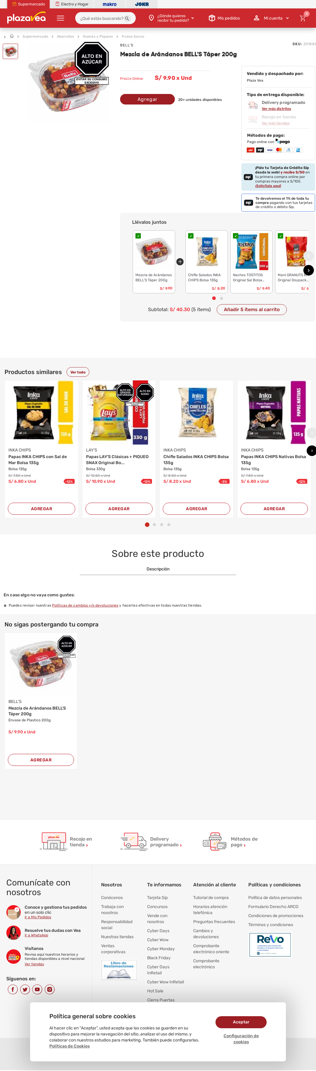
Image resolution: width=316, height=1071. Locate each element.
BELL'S (126, 45)
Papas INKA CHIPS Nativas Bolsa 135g (273, 459)
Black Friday (159, 957)
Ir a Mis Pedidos (38, 917)
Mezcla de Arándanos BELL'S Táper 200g (37, 711)
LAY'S (91, 450)
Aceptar (241, 1022)
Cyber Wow (158, 939)
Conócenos (112, 897)
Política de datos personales (275, 897)
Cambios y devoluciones (206, 933)
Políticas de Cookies (69, 1046)
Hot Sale (155, 991)
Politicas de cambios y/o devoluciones (85, 605)
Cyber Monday (161, 948)
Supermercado (35, 36)
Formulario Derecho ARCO (273, 906)
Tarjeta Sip (157, 897)
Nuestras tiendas (117, 936)
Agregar (148, 99)
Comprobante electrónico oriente (211, 948)
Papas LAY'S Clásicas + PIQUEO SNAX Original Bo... (117, 459)
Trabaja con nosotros (112, 909)
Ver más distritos (276, 109)
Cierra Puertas (161, 1000)
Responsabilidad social (116, 924)
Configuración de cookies (241, 1038)
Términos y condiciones (270, 924)
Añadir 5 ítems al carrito (252, 309)
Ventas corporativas (113, 948)
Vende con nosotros (157, 918)
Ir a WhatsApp (36, 935)
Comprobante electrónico (206, 964)
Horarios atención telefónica (210, 909)
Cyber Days (158, 930)
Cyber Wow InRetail (165, 982)
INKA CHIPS (19, 450)
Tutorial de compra (211, 897)
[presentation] (308, 256)
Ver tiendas (34, 964)
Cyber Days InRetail (158, 970)
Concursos (157, 906)
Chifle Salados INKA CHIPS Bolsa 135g (196, 459)
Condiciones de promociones (275, 915)
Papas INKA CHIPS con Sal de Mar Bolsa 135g (37, 459)
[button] (127, 18)
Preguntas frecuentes (214, 921)
